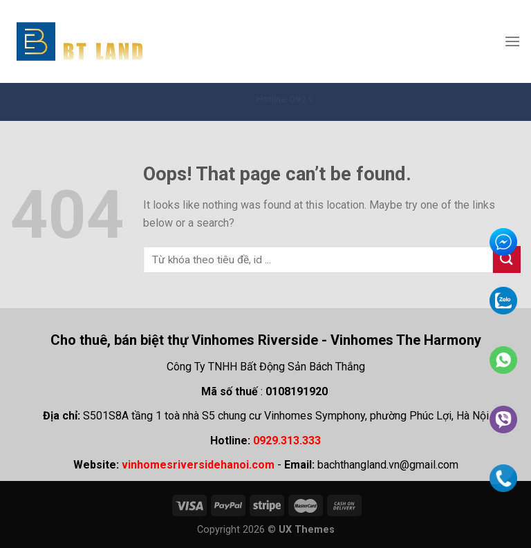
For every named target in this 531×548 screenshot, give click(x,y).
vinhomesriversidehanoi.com (198, 464)
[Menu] (512, 41)
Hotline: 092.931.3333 (308, 98)
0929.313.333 (287, 440)
